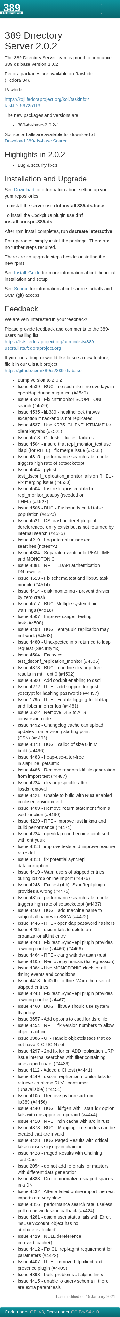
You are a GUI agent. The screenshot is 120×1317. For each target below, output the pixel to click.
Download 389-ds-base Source (36, 141)
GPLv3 (37, 1312)
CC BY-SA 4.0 (85, 1312)
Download (24, 190)
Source (21, 289)
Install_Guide (27, 273)
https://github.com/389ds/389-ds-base (43, 371)
